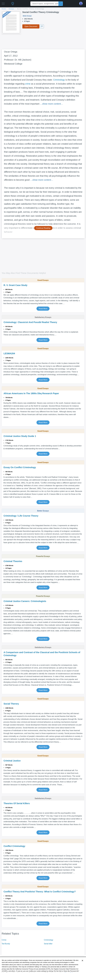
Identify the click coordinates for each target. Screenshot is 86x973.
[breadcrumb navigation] (43, 9)
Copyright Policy (72, 970)
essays (11, 9)
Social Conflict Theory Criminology (30, 9)
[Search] (60, 3)
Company (48, 970)
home (4, 9)
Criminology (59, 80)
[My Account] (81, 3)
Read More (43, 309)
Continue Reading (43, 228)
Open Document (30, 26)
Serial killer (48, 944)
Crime (4, 940)
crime (27, 84)
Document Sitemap (30, 970)
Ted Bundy (6, 944)
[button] (3, 3)
